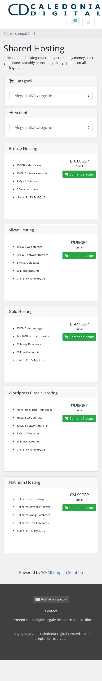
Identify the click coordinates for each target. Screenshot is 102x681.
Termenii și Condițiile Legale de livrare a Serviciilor (51, 620)
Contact (51, 611)
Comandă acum (79, 174)
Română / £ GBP (51, 599)
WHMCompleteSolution (62, 572)
